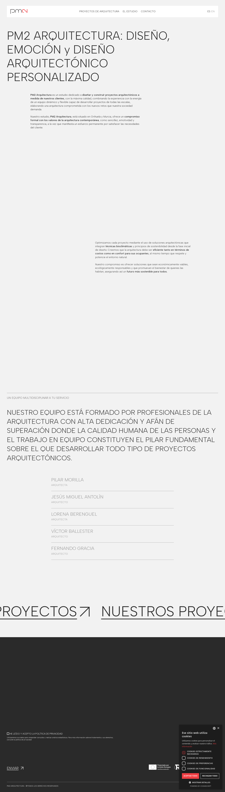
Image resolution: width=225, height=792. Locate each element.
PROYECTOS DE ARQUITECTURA (99, 11)
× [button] (218, 728)
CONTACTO (148, 11)
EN (213, 11)
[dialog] (200, 757)
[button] (200, 782)
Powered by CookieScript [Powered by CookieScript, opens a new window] (200, 786)
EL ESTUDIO (130, 11)
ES (208, 11)
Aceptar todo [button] (190, 776)
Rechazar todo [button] (209, 776)
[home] (18, 11)
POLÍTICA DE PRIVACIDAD (49, 733)
